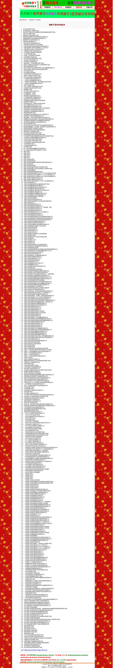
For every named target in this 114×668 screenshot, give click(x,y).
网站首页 (31, 20)
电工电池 (38, 20)
